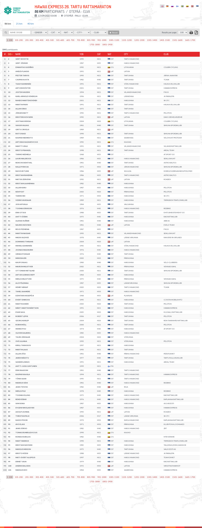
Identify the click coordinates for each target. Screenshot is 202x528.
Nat (109, 54)
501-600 (60, 40)
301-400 (39, 40)
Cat (99, 54)
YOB (82, 54)
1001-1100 (114, 40)
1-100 (9, 40)
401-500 (50, 40)
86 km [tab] (8, 23)
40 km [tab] (30, 23)
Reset (114, 32)
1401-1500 (165, 40)
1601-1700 (190, 40)
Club (166, 54)
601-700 (70, 40)
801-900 (91, 40)
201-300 (29, 40)
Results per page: (169, 32)
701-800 (81, 40)
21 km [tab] (19, 23)
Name (18, 54)
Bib (9, 54)
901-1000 (101, 40)
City (126, 54)
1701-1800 (95, 44)
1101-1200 (127, 40)
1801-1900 (107, 44)
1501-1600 (177, 40)
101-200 (19, 40)
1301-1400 (152, 40)
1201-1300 (139, 40)
